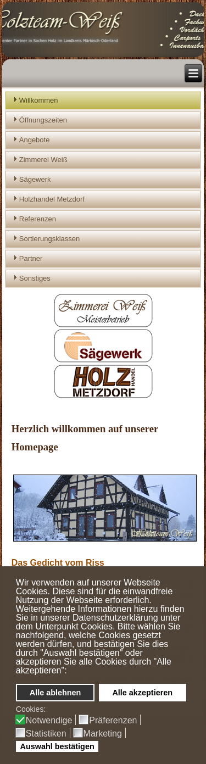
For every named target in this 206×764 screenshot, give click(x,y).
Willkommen (38, 100)
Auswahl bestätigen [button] (57, 746)
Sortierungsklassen (49, 239)
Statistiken (46, 733)
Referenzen (37, 219)
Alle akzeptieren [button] (142, 692)
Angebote (34, 140)
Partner (31, 258)
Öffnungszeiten (43, 120)
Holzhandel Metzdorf (52, 199)
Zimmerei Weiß (43, 159)
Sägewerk (35, 179)
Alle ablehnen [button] (55, 692)
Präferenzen (113, 720)
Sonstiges (35, 278)
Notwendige (49, 720)
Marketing (102, 733)
